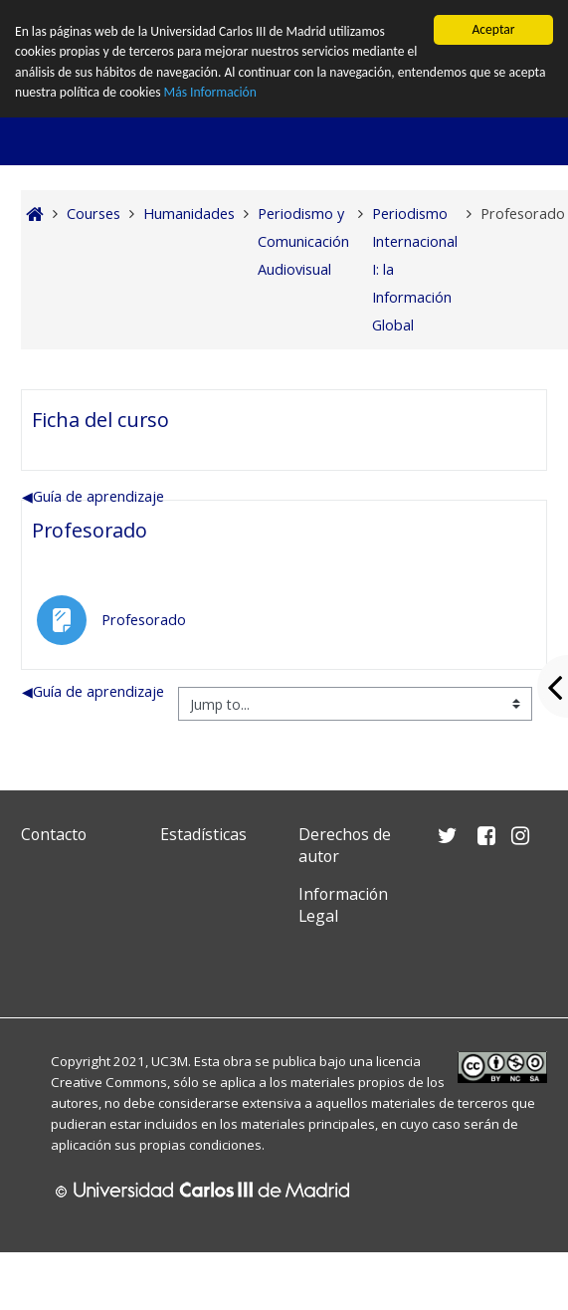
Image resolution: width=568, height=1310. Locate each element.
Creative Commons (109, 1082)
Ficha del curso (100, 419)
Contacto (54, 834)
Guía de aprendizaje (93, 496)
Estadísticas (203, 834)
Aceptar (493, 29)
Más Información (210, 92)
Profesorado (89, 530)
